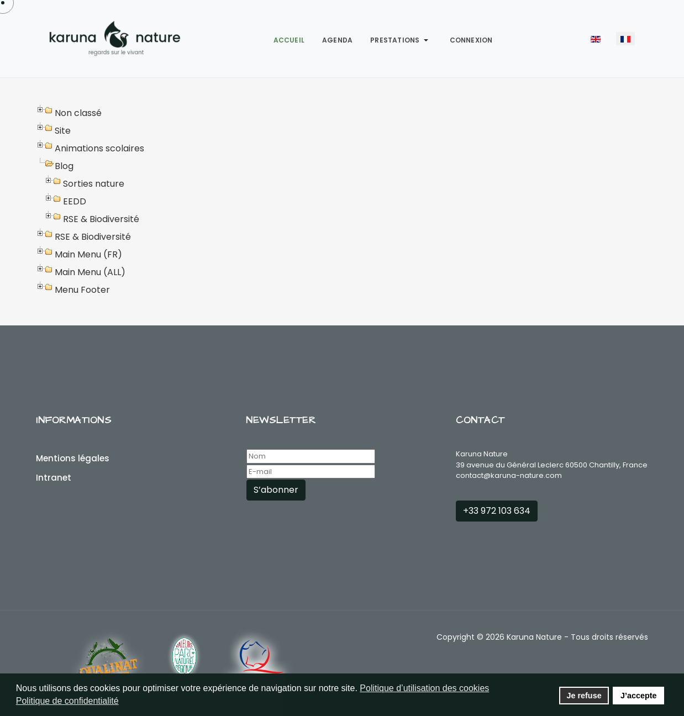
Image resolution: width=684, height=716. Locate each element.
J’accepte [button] (638, 695)
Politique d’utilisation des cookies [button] (424, 688)
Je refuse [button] (583, 695)
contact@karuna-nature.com (509, 475)
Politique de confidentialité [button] (67, 701)
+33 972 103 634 (496, 510)
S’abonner (276, 489)
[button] (400, 40)
